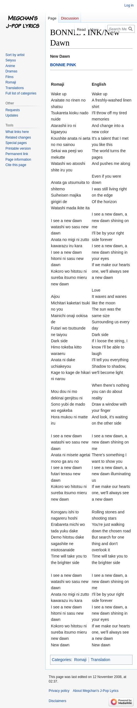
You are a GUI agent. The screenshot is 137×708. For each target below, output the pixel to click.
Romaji (80, 659)
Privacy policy (59, 691)
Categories (61, 659)
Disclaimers (57, 701)
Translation (100, 659)
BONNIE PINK (63, 65)
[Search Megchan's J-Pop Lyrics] (121, 29)
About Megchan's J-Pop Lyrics (95, 691)
